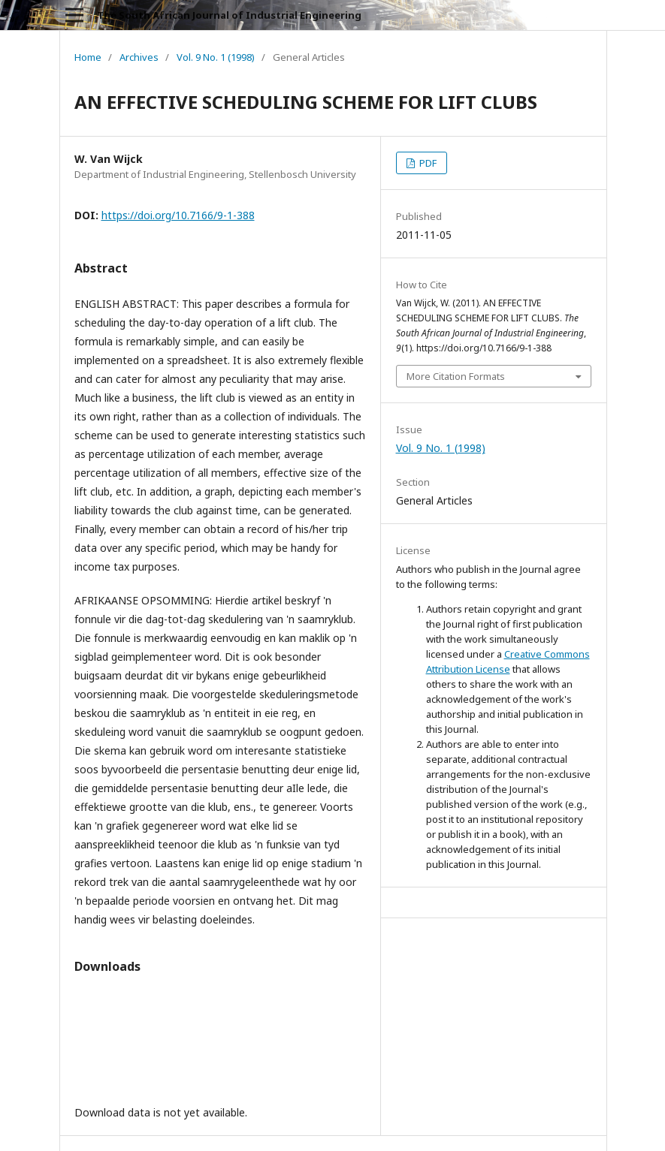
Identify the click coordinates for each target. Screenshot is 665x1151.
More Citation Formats (456, 376)
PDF (427, 163)
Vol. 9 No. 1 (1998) (216, 57)
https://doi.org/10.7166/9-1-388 (178, 215)
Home (87, 57)
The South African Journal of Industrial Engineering (229, 15)
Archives (139, 57)
